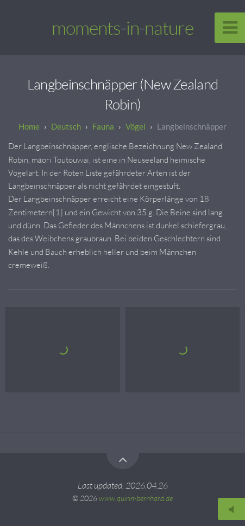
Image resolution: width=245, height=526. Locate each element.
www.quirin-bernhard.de (136, 498)
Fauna (103, 126)
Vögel (135, 126)
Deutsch (66, 126)
